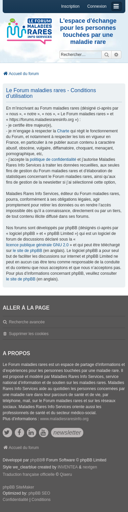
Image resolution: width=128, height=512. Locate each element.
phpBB (36, 460)
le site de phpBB (27, 250)
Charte (63, 131)
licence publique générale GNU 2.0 (37, 245)
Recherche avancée (27, 322)
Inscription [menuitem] (70, 6)
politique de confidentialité (53, 159)
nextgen (90, 467)
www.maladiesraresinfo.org (64, 419)
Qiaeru (66, 474)
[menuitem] (15, 500)
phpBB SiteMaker (18, 487)
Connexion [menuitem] (96, 6)
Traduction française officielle (29, 474)
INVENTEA (67, 467)
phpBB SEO (39, 493)
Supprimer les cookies (28, 333)
